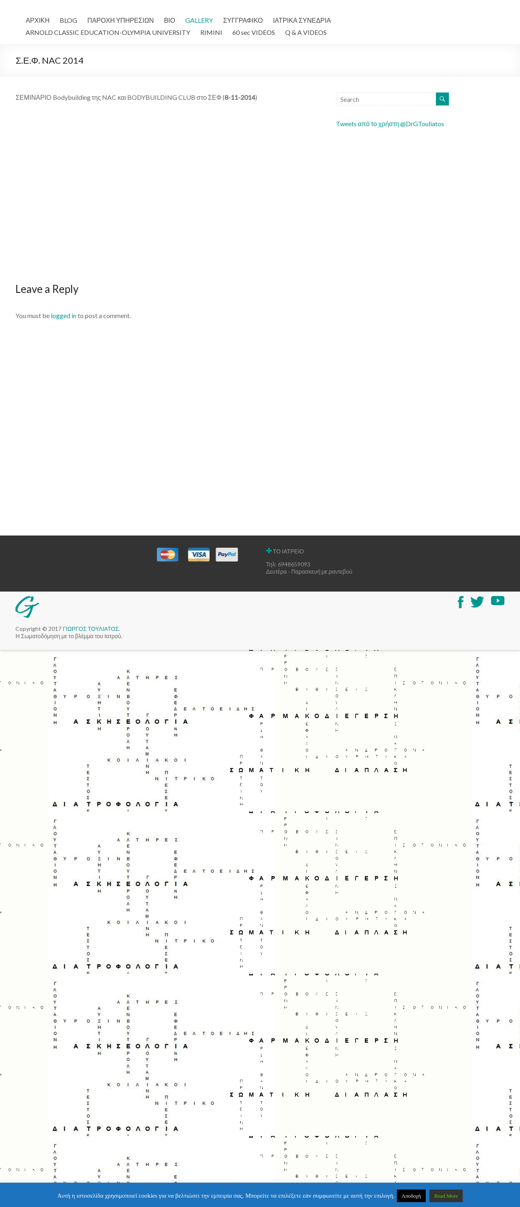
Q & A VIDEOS (306, 32)
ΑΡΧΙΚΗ (38, 20)
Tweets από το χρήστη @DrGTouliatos (390, 123)
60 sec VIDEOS (253, 32)
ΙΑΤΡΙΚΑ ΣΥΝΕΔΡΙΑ (302, 20)
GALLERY (199, 20)
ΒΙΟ (170, 20)
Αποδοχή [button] (411, 1196)
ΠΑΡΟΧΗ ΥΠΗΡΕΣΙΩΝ (120, 20)
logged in (63, 315)
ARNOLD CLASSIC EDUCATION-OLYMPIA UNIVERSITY (108, 32)
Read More (446, 1196)
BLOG (68, 20)
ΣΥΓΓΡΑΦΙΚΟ (243, 20)
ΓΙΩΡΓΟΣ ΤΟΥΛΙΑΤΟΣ (91, 628)
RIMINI (211, 32)
